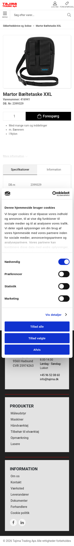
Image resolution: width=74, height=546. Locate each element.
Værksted (17, 488)
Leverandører (20, 494)
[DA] (9, 5)
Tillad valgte (36, 338)
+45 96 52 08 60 (50, 375)
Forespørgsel (67, 4)
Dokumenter (19, 501)
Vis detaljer (54, 314)
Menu (4, 15)
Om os (15, 476)
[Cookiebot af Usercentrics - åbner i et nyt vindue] (52, 193)
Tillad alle (37, 326)
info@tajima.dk (49, 379)
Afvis (37, 349)
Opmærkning (20, 438)
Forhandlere (19, 507)
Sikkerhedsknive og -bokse (17, 26)
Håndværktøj (19, 425)
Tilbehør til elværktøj (25, 432)
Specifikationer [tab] (20, 169)
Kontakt (16, 482)
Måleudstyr (18, 413)
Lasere (15, 444)
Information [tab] (54, 169)
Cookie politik (20, 513)
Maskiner (17, 419)
